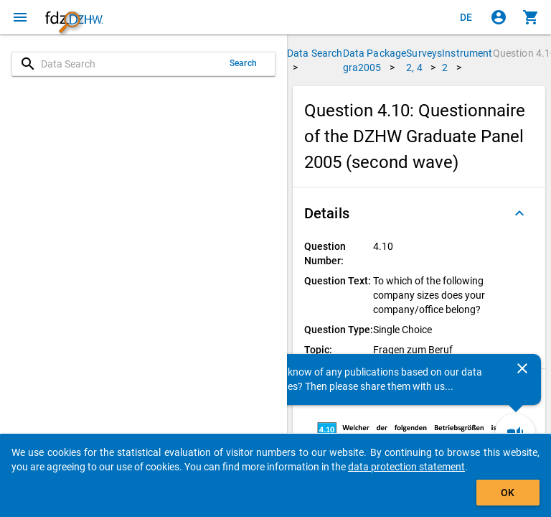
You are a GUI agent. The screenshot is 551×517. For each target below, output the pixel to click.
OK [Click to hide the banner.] (507, 492)
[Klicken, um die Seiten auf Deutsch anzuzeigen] (466, 17)
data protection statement (406, 466)
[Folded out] (519, 213)
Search (243, 63)
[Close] (522, 368)
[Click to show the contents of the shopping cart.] (531, 17)
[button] (419, 213)
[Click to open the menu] (20, 17)
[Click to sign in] (498, 17)
